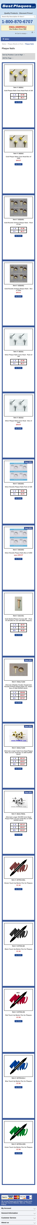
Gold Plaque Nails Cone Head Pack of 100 (18, 90)
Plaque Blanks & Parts (15, 44)
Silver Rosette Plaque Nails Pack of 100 (18, 487)
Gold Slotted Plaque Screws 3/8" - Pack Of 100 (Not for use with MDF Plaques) (18, 619)
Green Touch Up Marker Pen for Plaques (18, 1147)
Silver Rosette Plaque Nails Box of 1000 (18, 553)
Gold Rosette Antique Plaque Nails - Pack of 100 (18, 223)
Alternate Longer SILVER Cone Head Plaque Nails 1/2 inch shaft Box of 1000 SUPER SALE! (18, 818)
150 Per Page (7, 58)
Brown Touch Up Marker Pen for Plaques (18, 883)
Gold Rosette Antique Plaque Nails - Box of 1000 (18, 289)
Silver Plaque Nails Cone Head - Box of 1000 (18, 421)
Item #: (15, 87)
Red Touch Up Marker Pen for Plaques (18, 1015)
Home (4, 44)
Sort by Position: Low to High (13, 55)
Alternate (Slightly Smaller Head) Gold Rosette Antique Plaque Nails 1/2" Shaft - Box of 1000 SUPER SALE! (18, 686)
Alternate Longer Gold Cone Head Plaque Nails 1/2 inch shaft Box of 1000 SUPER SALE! (18, 752)
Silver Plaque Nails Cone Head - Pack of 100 (18, 355)
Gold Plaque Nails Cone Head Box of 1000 (18, 157)
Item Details (18, 102)
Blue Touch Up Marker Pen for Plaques (18, 1081)
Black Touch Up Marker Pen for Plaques (18, 949)
